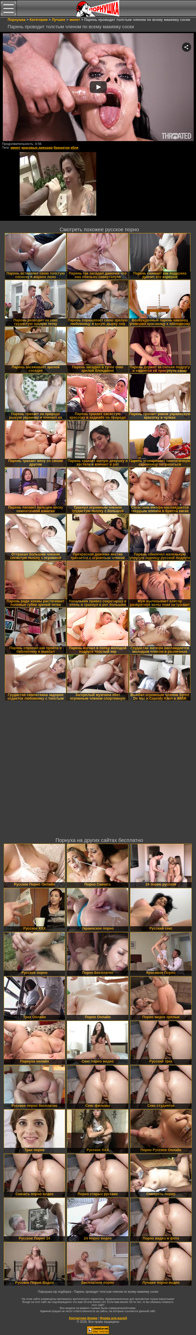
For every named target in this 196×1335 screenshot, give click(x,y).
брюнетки (62, 147)
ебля (75, 147)
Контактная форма (83, 1318)
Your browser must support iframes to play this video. (98, 87)
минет (15, 147)
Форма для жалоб (113, 1318)
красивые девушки (37, 147)
